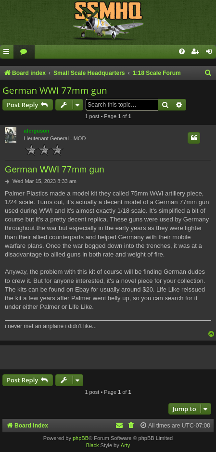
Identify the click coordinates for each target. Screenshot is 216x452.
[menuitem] (24, 52)
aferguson (36, 131)
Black (92, 445)
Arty (125, 445)
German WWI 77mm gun (54, 90)
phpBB (81, 438)
